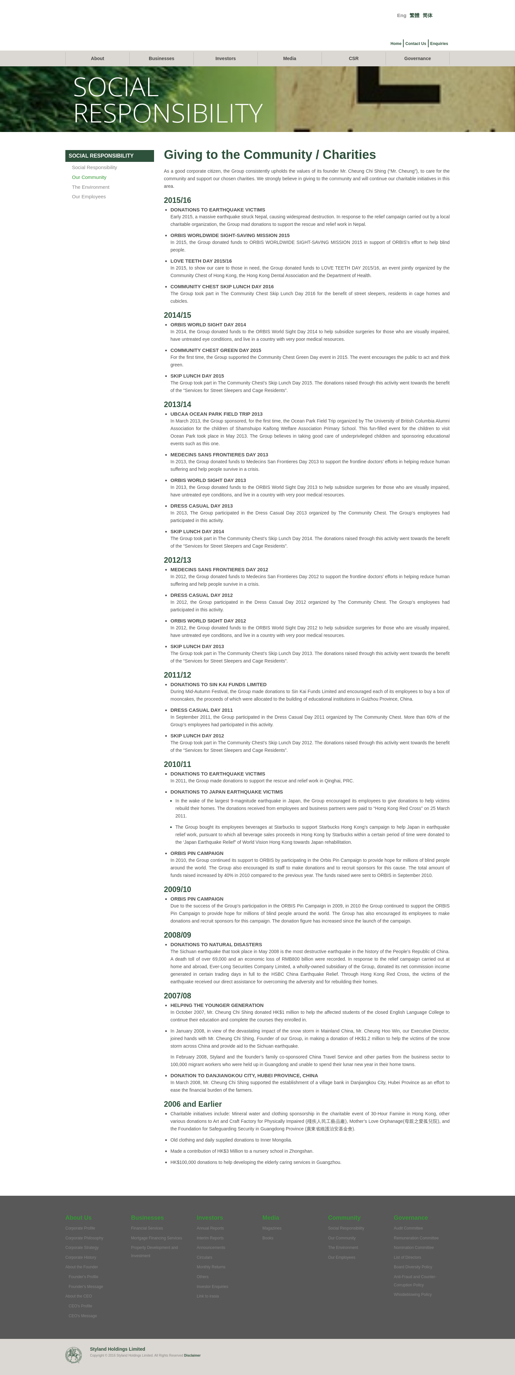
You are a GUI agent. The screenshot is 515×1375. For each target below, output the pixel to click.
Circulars (204, 1267)
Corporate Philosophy (84, 1247)
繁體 (414, 15)
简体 (428, 15)
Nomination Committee (414, 1257)
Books (267, 1247)
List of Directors (407, 1267)
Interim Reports (210, 1247)
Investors (225, 68)
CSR (354, 68)
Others (203, 1286)
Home (396, 43)
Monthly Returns (211, 1277)
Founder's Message (86, 1296)
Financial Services (147, 1238)
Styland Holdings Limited (117, 1359)
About (97, 68)
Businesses (161, 68)
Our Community (89, 187)
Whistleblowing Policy (413, 1304)
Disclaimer (192, 1365)
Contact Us (415, 43)
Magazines (271, 1238)
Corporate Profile (80, 1238)
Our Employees (89, 206)
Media (289, 68)
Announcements (211, 1257)
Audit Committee (408, 1238)
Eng (401, 15)
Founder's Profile (83, 1286)
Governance (417, 68)
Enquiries (439, 43)
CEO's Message (83, 1325)
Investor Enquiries (212, 1296)
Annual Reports (210, 1238)
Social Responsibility (94, 177)
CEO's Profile (80, 1316)
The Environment (90, 196)
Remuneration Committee (416, 1247)
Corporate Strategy (82, 1257)
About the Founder (81, 1277)
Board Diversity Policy (413, 1277)
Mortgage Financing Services (156, 1247)
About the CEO (78, 1306)
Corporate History (80, 1267)
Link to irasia (208, 1306)
